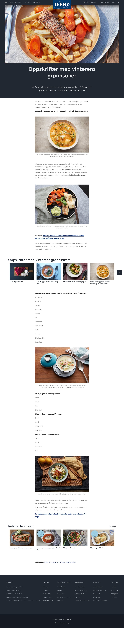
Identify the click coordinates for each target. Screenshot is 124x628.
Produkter (60, 590)
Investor (36, 2)
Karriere (27, 2)
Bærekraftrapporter (100, 590)
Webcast (96, 594)
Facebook (114, 590)
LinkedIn (114, 587)
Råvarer (60, 601)
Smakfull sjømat (10, 6)
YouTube (114, 597)
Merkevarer (47, 594)
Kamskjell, (57, 562)
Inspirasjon (21, 6)
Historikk (46, 590)
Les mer (112, 526)
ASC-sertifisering (81, 590)
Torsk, (63, 562)
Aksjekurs (96, 597)
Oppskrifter (61, 587)
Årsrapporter (97, 587)
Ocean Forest (79, 594)
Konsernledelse (48, 601)
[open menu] (6, 2)
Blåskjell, (69, 562)
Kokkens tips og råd (64, 597)
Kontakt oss (104, 2)
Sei (74, 562)
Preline (77, 597)
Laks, (46, 562)
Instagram (114, 594)
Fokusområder (80, 587)
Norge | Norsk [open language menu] (90, 2)
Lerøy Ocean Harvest (82, 601)
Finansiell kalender (100, 601)
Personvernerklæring (62, 623)
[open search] (115, 2)
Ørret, (50, 562)
